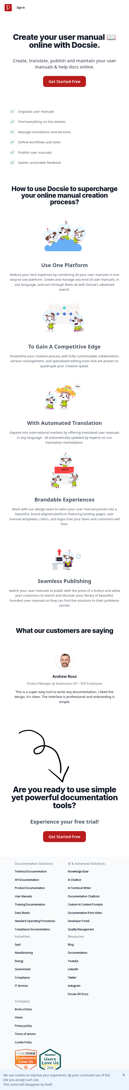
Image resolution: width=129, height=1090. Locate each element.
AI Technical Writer (79, 888)
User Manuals (23, 896)
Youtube (73, 961)
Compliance (22, 977)
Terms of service (25, 1034)
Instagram (74, 986)
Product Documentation (30, 888)
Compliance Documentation (32, 929)
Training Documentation (30, 904)
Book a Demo (23, 1009)
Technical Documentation (31, 871)
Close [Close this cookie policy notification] (123, 1075)
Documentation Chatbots (83, 896)
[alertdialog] (64, 1080)
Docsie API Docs (78, 994)
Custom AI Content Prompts (85, 904)
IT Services (21, 986)
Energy (19, 961)
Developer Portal (78, 921)
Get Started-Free (64, 81)
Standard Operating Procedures (35, 921)
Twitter (72, 977)
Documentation (77, 953)
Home (19, 1017)
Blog (71, 944)
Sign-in (21, 7)
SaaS (18, 944)
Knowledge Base (78, 871)
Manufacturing (24, 953)
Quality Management (81, 929)
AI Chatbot (74, 880)
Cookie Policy (23, 1042)
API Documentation (27, 880)
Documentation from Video (85, 913)
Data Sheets (22, 913)
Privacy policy (23, 1026)
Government (22, 969)
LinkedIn (73, 969)
